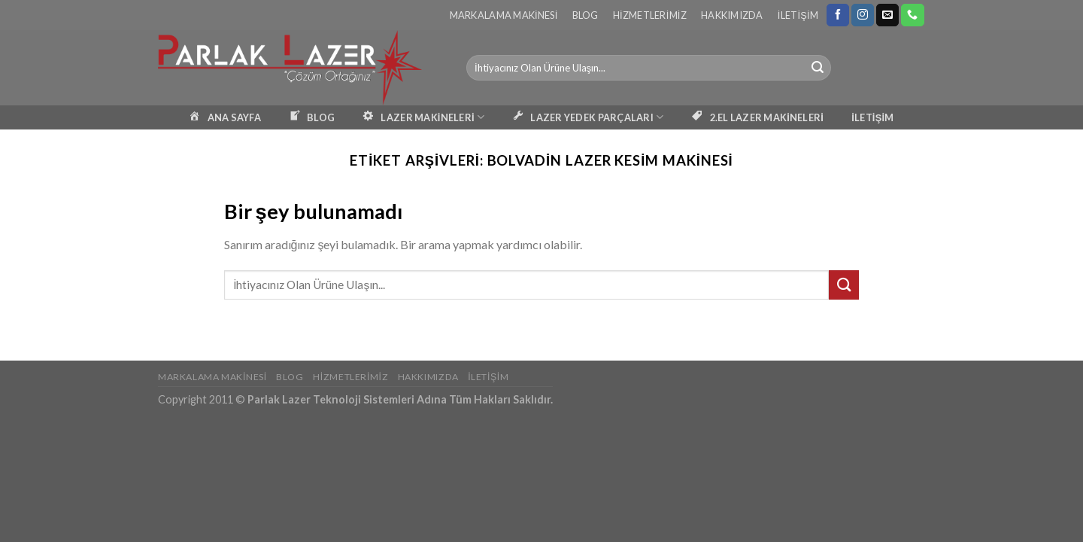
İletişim (798, 15)
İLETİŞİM (872, 117)
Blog (585, 15)
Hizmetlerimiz (650, 15)
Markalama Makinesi (504, 15)
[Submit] (817, 68)
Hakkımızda (732, 15)
